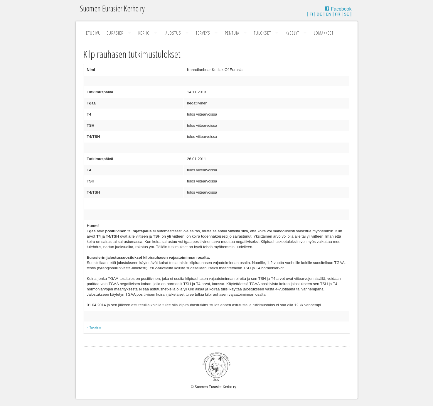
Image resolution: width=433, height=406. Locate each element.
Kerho (144, 33)
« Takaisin (94, 327)
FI (311, 14)
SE (346, 14)
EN (328, 14)
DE (319, 14)
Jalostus (172, 33)
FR (338, 14)
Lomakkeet (323, 33)
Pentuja (232, 33)
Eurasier (115, 33)
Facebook (341, 8)
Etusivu (93, 33)
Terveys (203, 33)
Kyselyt (292, 33)
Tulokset (262, 33)
